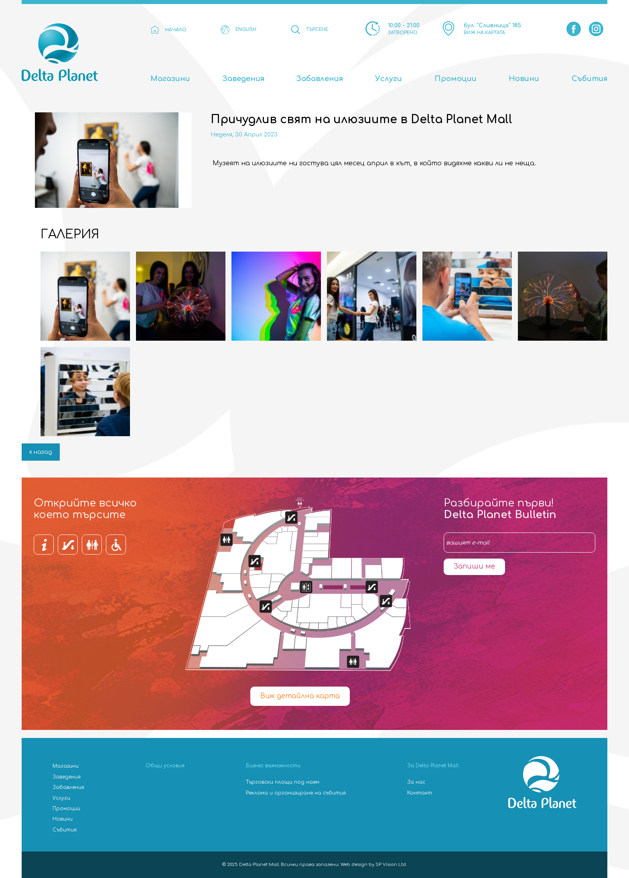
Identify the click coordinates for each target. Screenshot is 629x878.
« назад (40, 452)
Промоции (455, 79)
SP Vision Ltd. (391, 864)
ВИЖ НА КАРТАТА (484, 32)
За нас (416, 782)
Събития (589, 79)
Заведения (243, 79)
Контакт (419, 793)
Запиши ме (474, 566)
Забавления (319, 79)
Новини (524, 79)
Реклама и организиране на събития (296, 793)
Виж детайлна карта (300, 696)
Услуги (388, 79)
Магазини (170, 79)
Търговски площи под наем (282, 782)
